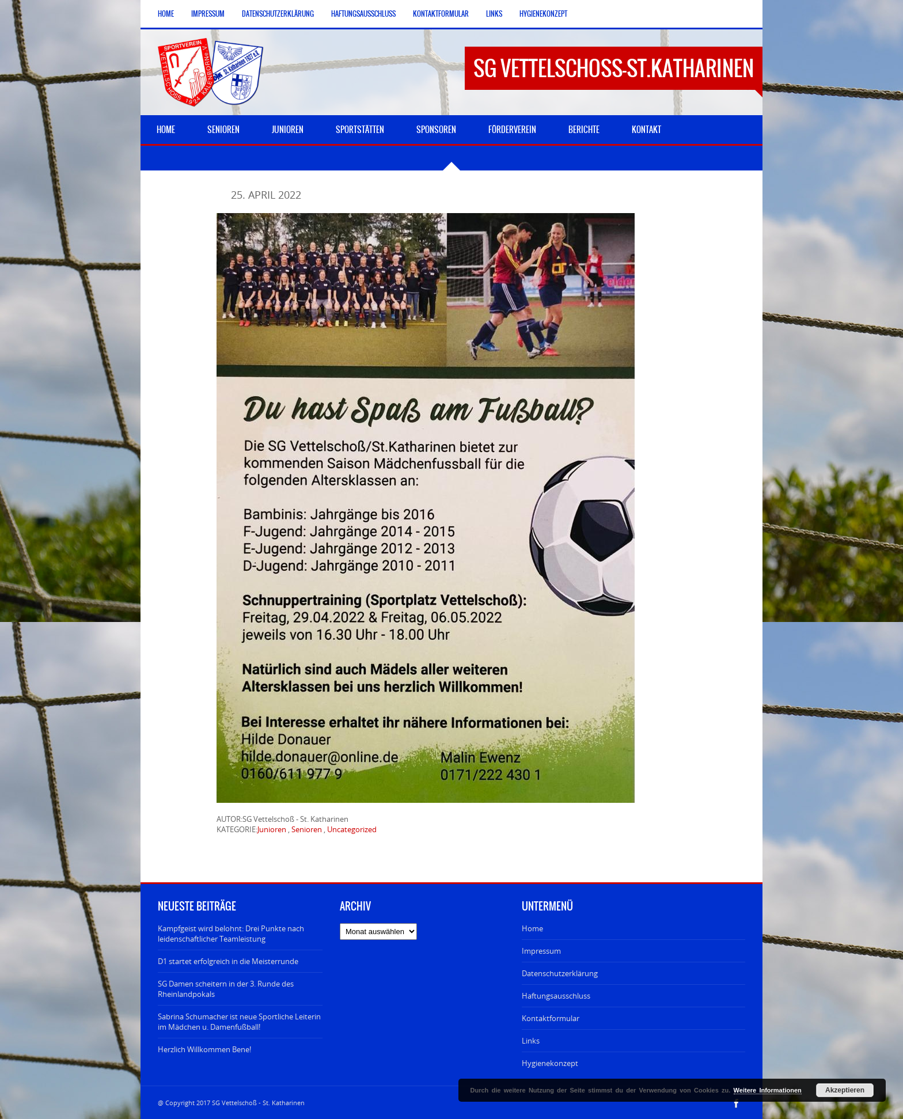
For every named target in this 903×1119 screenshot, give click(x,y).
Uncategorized (352, 829)
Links (494, 14)
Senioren (306, 829)
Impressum (208, 14)
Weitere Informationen (768, 1090)
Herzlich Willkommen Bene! (204, 1049)
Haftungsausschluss (363, 14)
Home (166, 14)
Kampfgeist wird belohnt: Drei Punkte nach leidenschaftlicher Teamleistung (231, 933)
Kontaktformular (441, 14)
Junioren (271, 829)
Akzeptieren (844, 1090)
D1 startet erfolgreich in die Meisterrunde (228, 961)
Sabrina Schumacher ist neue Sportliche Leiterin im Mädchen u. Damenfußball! (239, 1021)
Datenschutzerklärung (278, 14)
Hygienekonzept (543, 14)
